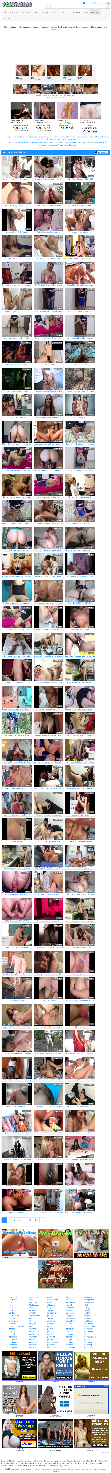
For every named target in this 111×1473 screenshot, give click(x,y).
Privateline (36, 1469)
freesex (12, 1318)
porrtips (50, 1316)
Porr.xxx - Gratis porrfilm (55, 98)
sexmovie (70, 1308)
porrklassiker (89, 1326)
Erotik (66, 143)
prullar (49, 1297)
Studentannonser (41, 143)
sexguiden (88, 1318)
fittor (11, 1305)
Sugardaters (43, 145)
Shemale (104, 3)
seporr (68, 1300)
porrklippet (88, 1347)
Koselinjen (55, 137)
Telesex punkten (26, 1469)
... (24, 1220)
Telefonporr (73, 137)
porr (86, 1334)
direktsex (12, 1308)
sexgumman (89, 1316)
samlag (50, 1310)
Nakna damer (53, 145)
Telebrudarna (25, 137)
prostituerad (34, 1310)
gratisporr (13, 1297)
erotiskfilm (33, 1313)
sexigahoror (89, 1297)
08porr (68, 1297)
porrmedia (88, 1332)
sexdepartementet (16, 1326)
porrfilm (12, 1300)
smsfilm (32, 1300)
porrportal (70, 1334)
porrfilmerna (34, 1332)
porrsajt (12, 1334)
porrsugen (13, 1337)
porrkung (88, 1342)
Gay (95, 3)
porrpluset (70, 1337)
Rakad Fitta (81, 143)
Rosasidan (53, 139)
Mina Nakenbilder (84, 137)
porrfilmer (33, 1337)
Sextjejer (46, 139)
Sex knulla (70, 1313)
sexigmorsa (70, 1316)
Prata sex (47, 137)
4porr (31, 1308)
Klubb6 (60, 139)
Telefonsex (34, 137)
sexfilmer (88, 1321)
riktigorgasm (52, 1305)
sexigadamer (89, 1302)
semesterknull (34, 1316)
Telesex (41, 137)
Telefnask (63, 1469)
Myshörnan (85, 1469)
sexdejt (12, 1332)
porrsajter (70, 1326)
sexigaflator (89, 1300)
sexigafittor (70, 1302)
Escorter (51, 143)
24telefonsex (34, 1305)
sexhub (87, 1310)
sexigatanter (71, 1321)
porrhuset (13, 1345)
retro (31, 1318)
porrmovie (88, 1329)
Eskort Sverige (96, 137)
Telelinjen (16, 137)
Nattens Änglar (46, 1469)
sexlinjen (69, 1310)
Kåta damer (73, 145)
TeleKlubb (56, 1469)
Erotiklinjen (102, 1469)
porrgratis (33, 1323)
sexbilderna (33, 1297)
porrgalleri (33, 1326)
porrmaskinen (90, 1337)
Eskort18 (66, 139)
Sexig (86, 1308)
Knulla (104, 143)
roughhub (51, 1308)
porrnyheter (70, 1347)
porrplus (69, 1340)
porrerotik (51, 1337)
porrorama (70, 1345)
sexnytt (69, 1305)
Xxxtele (77, 1469)
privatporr (51, 1302)
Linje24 (9, 137)
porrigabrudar (14, 1342)
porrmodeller (14, 1316)
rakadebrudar (52, 1300)
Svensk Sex (90, 143)
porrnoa (69, 1323)
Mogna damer (63, 145)
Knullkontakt (59, 143)
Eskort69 (20, 143)
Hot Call (70, 1469)
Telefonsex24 (64, 137)
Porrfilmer (98, 143)
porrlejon (12, 1310)
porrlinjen (88, 1340)
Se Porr (87, 1305)
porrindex (51, 1345)
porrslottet (51, 1347)
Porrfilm (50, 1323)
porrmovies (89, 1323)
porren (50, 1340)
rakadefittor (52, 1313)
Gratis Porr (72, 143)
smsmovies (13, 1321)
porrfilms (32, 1329)
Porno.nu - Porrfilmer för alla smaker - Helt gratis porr (55, 95)
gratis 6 (12, 1302)
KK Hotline (93, 1469)
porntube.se (14, 1469)
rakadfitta (51, 1321)
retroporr (32, 1321)
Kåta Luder (13, 143)
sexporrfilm (70, 1332)
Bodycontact (74, 139)
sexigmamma (71, 1318)
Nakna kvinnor (29, 143)
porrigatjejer (34, 1342)
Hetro (88, 3)
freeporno (33, 1302)
